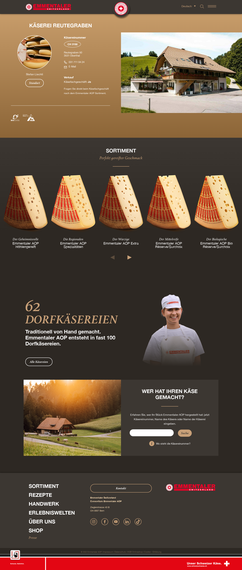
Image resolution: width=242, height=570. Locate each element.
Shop (36, 530)
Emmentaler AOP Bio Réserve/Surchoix (216, 245)
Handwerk (44, 504)
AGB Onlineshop (135, 552)
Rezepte (40, 495)
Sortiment (44, 486)
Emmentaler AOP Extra (121, 243)
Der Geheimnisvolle (25, 239)
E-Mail (72, 66)
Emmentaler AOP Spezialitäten (73, 245)
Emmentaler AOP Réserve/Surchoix (168, 245)
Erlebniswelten (52, 513)
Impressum (108, 552)
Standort (34, 83)
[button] (112, 257)
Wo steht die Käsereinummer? (173, 443)
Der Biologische (216, 239)
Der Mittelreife (168, 239)
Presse (33, 537)
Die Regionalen (73, 239)
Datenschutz (120, 552)
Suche (185, 433)
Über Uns (42, 521)
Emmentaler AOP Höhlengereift (25, 245)
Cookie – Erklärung (152, 552)
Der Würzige (120, 239)
